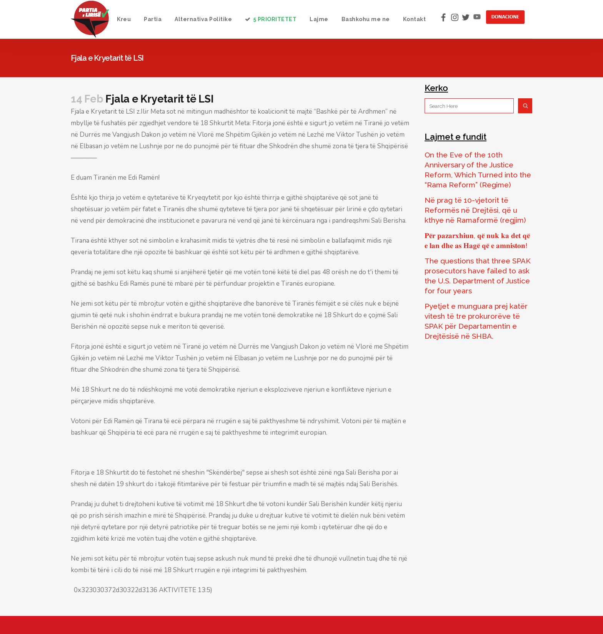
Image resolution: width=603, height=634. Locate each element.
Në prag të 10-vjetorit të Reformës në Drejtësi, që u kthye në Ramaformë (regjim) (475, 210)
